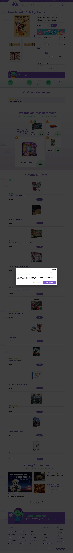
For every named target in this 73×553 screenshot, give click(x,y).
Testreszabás (36, 282)
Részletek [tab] (36, 272)
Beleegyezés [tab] (22, 272)
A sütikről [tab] (50, 272)
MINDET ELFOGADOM (50, 282)
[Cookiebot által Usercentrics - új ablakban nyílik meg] (52, 269)
